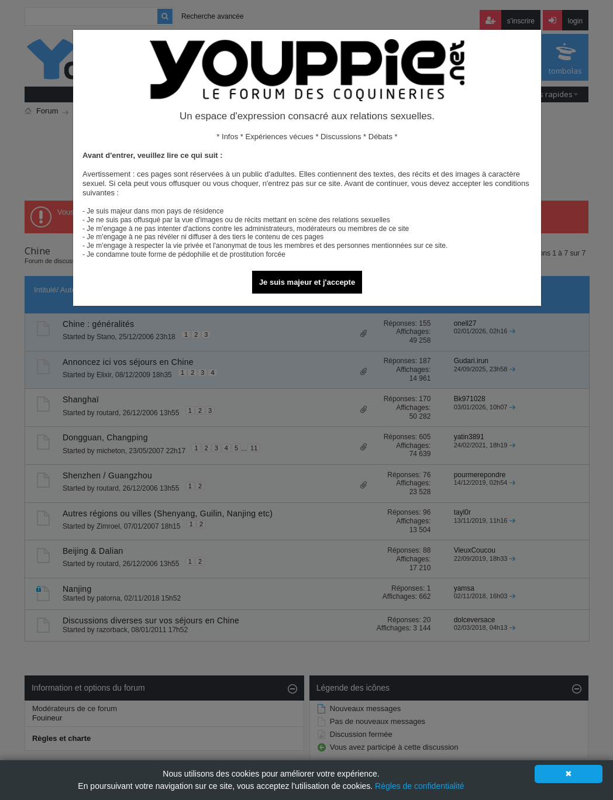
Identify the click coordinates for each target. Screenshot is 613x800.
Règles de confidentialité (419, 786)
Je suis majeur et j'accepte (307, 282)
